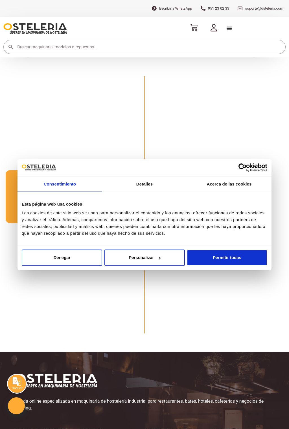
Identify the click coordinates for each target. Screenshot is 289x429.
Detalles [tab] (144, 183)
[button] (16, 405)
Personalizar (145, 257)
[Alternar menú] (229, 28)
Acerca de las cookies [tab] (229, 183)
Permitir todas (227, 257)
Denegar (61, 257)
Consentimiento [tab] (60, 183)
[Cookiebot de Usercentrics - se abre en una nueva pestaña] (242, 167)
